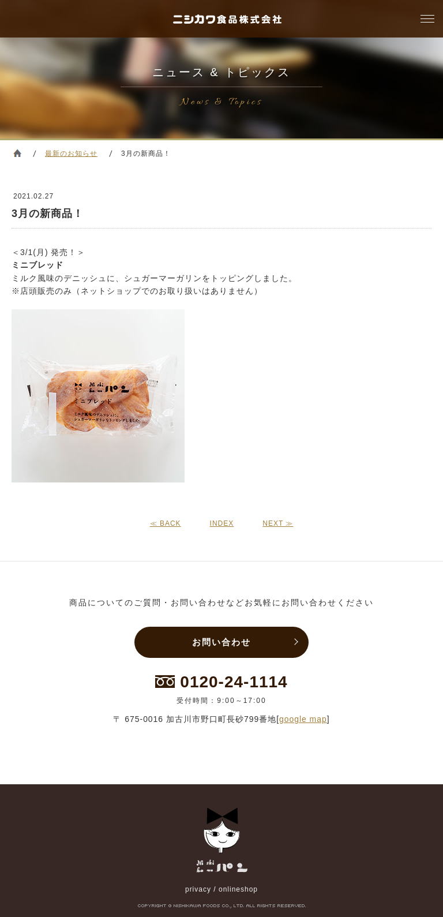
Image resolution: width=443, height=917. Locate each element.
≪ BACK (165, 523)
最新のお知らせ (71, 153)
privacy (198, 889)
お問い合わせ (221, 642)
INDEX (222, 523)
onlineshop (238, 889)
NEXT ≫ (277, 523)
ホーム (17, 153)
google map (303, 719)
